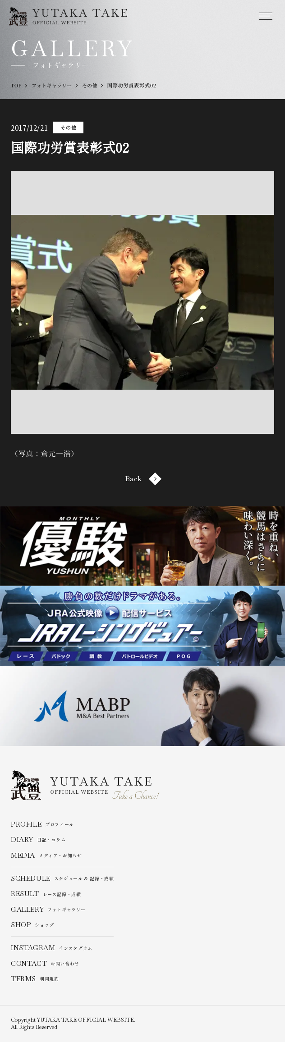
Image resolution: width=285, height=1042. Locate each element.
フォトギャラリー (48, 909)
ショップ (32, 925)
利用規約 (35, 979)
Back (142, 478)
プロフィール (42, 824)
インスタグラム (51, 948)
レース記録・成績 (46, 894)
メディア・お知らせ (46, 855)
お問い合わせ (45, 964)
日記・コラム (38, 840)
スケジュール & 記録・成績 (62, 878)
